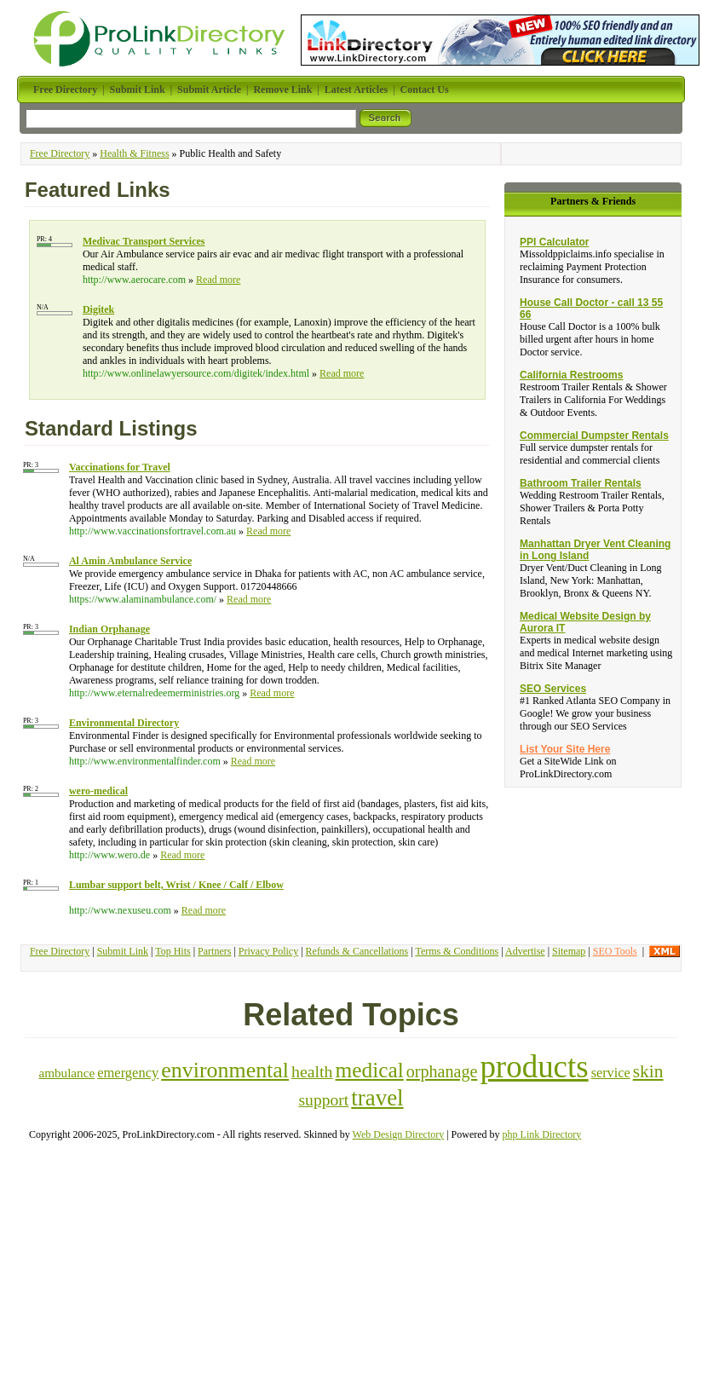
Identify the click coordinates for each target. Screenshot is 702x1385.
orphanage (442, 1071)
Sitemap (568, 951)
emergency (127, 1073)
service (610, 1073)
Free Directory (59, 153)
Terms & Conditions (456, 951)
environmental (225, 1070)
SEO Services (553, 689)
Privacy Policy (268, 951)
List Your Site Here (565, 749)
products (534, 1066)
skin (648, 1071)
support (323, 1100)
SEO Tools (615, 951)
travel (377, 1098)
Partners (214, 951)
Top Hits (173, 951)
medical (370, 1070)
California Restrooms (571, 375)
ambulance (66, 1072)
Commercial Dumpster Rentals (594, 435)
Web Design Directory (399, 1134)
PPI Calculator (554, 242)
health (312, 1071)
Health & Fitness (134, 153)
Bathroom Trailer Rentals (581, 483)
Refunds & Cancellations (357, 951)
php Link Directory (542, 1134)
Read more (218, 280)
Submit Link (122, 951)
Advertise (525, 951)
